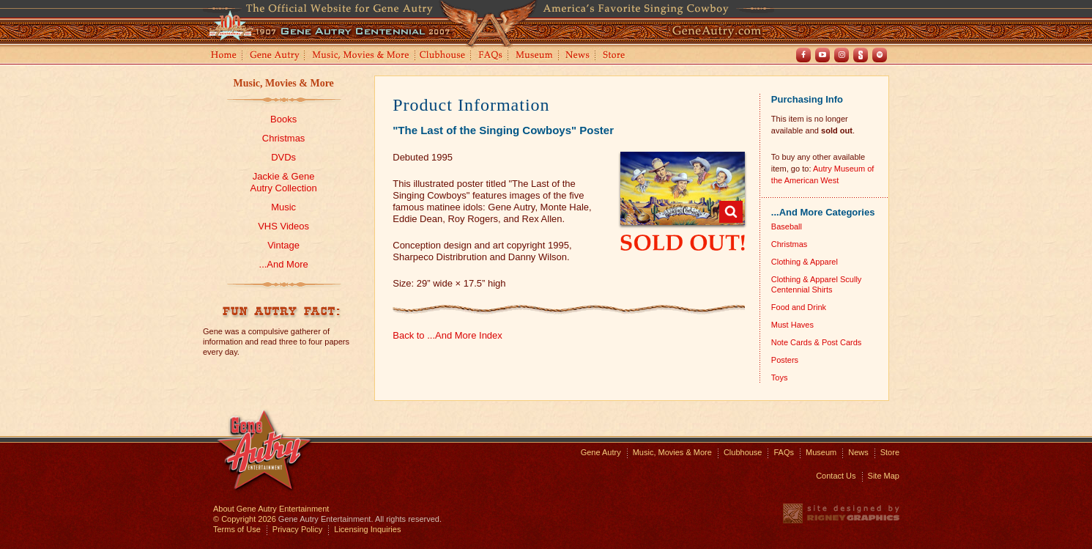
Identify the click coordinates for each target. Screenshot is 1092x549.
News (578, 56)
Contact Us (835, 475)
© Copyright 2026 (244, 519)
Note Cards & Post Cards (816, 342)
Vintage (283, 245)
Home (222, 56)
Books (283, 119)
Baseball (786, 226)
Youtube (822, 55)
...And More (283, 264)
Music (283, 207)
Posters (784, 359)
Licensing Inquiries (367, 529)
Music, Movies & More (283, 83)
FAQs (491, 56)
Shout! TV (860, 55)
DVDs (283, 157)
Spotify (879, 55)
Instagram (841, 55)
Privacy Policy (297, 529)
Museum (535, 56)
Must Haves (792, 324)
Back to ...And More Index (447, 335)
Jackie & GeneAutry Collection (283, 182)
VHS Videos (283, 226)
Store (616, 56)
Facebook (803, 55)
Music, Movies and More (361, 56)
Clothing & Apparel (804, 261)
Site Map (883, 475)
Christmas (283, 138)
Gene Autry (275, 56)
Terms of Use (237, 529)
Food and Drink (798, 307)
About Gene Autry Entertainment (271, 508)
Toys (779, 377)
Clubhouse (443, 56)
